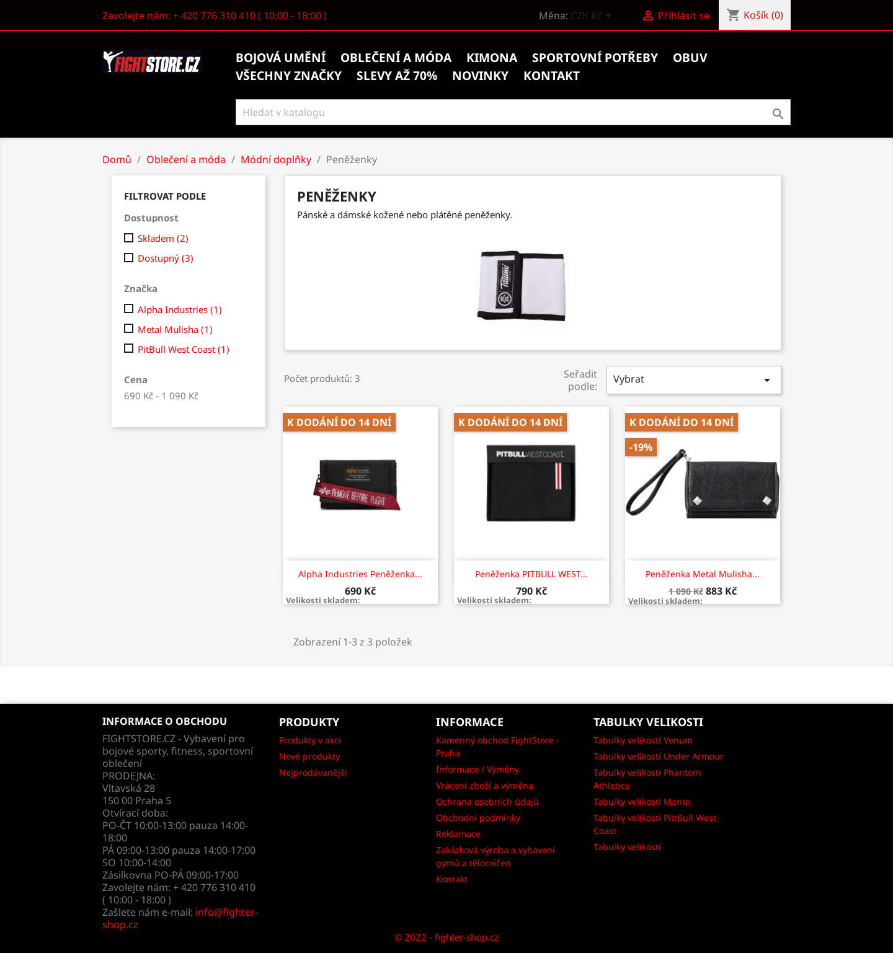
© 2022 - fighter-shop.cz (446, 937)
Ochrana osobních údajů (487, 801)
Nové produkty (309, 756)
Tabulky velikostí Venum (643, 740)
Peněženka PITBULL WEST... (531, 574)
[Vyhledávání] (513, 112)
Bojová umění (281, 58)
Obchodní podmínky (478, 817)
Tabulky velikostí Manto (641, 801)
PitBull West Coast (183, 349)
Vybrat (694, 380)
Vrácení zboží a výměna (484, 785)
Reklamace (458, 834)
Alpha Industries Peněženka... (360, 574)
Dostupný (165, 258)
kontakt (551, 76)
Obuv (690, 58)
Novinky (480, 76)
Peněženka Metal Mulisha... (703, 574)
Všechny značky (289, 76)
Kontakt (452, 879)
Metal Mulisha (175, 329)
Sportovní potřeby (595, 58)
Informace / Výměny (477, 769)
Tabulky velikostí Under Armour (658, 756)
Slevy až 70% (397, 76)
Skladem (163, 238)
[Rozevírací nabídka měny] (593, 16)
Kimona (491, 58)
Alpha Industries (180, 309)
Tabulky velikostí (627, 847)
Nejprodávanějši (313, 772)
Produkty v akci (310, 740)
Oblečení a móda (395, 58)
